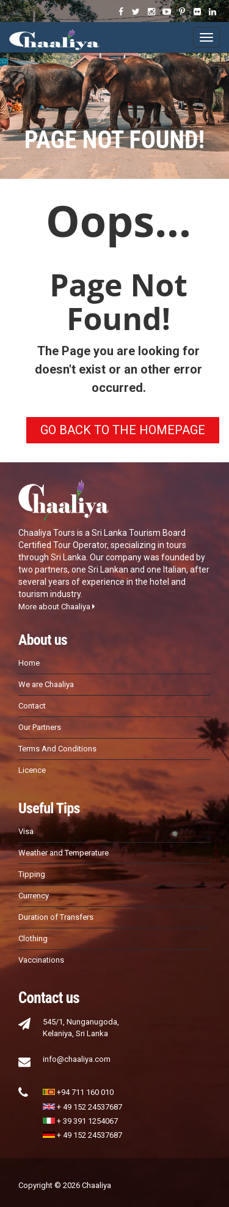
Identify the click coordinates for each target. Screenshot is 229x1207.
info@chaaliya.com (77, 1059)
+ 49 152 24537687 (82, 1106)
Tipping (31, 874)
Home (29, 662)
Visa (26, 831)
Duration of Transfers (55, 917)
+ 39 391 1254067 (80, 1121)
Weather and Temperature (63, 852)
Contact (32, 705)
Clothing (33, 938)
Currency (33, 895)
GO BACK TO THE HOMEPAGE (122, 430)
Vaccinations (41, 959)
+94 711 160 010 (78, 1092)
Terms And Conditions (57, 748)
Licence (32, 770)
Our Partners (39, 727)
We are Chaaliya (46, 684)
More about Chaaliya (56, 606)
